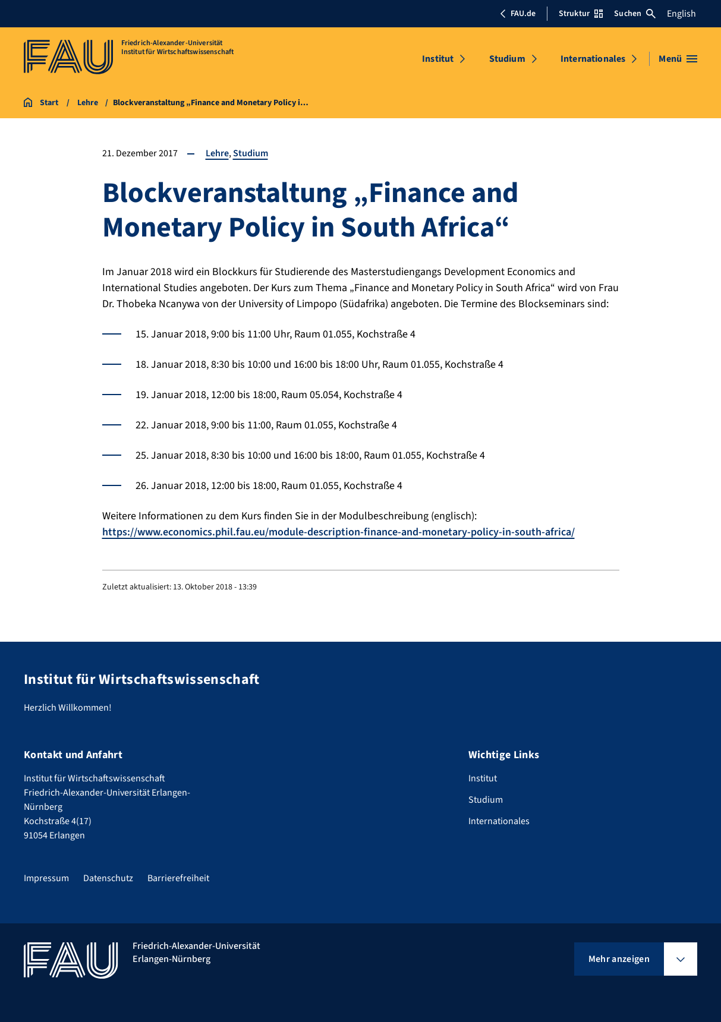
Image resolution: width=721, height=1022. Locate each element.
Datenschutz (108, 878)
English (681, 13)
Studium (507, 58)
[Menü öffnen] (678, 59)
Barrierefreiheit (178, 878)
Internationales (593, 58)
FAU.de (517, 14)
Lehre (217, 153)
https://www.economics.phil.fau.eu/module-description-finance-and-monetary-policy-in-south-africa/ (338, 532)
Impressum (46, 878)
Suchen (635, 14)
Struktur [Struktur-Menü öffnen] (581, 14)
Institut (438, 58)
